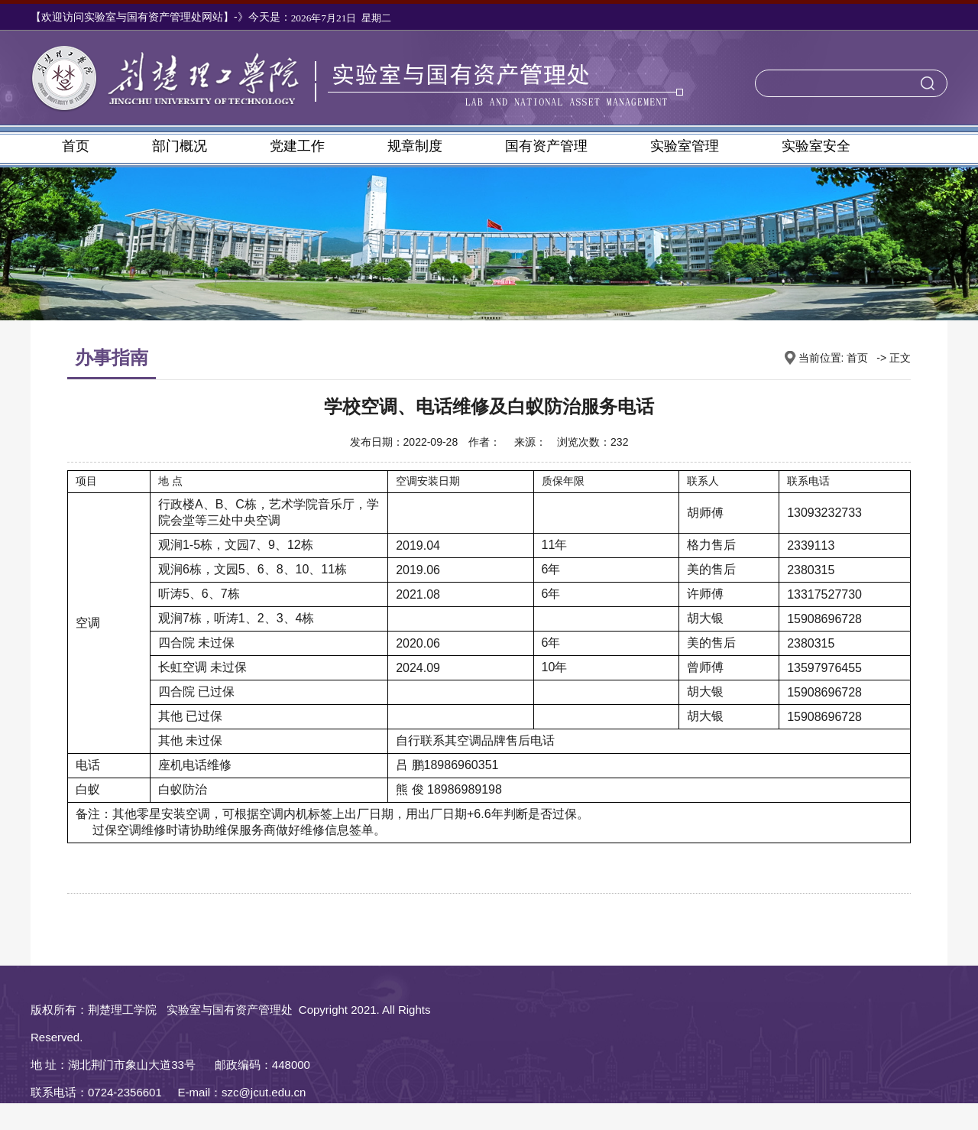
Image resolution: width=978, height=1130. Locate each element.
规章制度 (414, 146)
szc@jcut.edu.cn (264, 1092)
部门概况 (179, 146)
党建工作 (297, 146)
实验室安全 (816, 146)
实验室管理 (684, 146)
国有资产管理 (546, 146)
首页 (75, 146)
